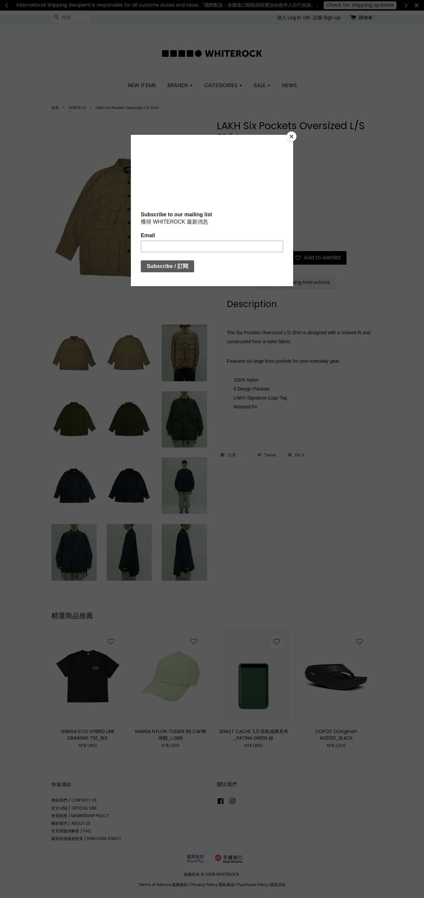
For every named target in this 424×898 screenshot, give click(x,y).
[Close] (291, 136)
